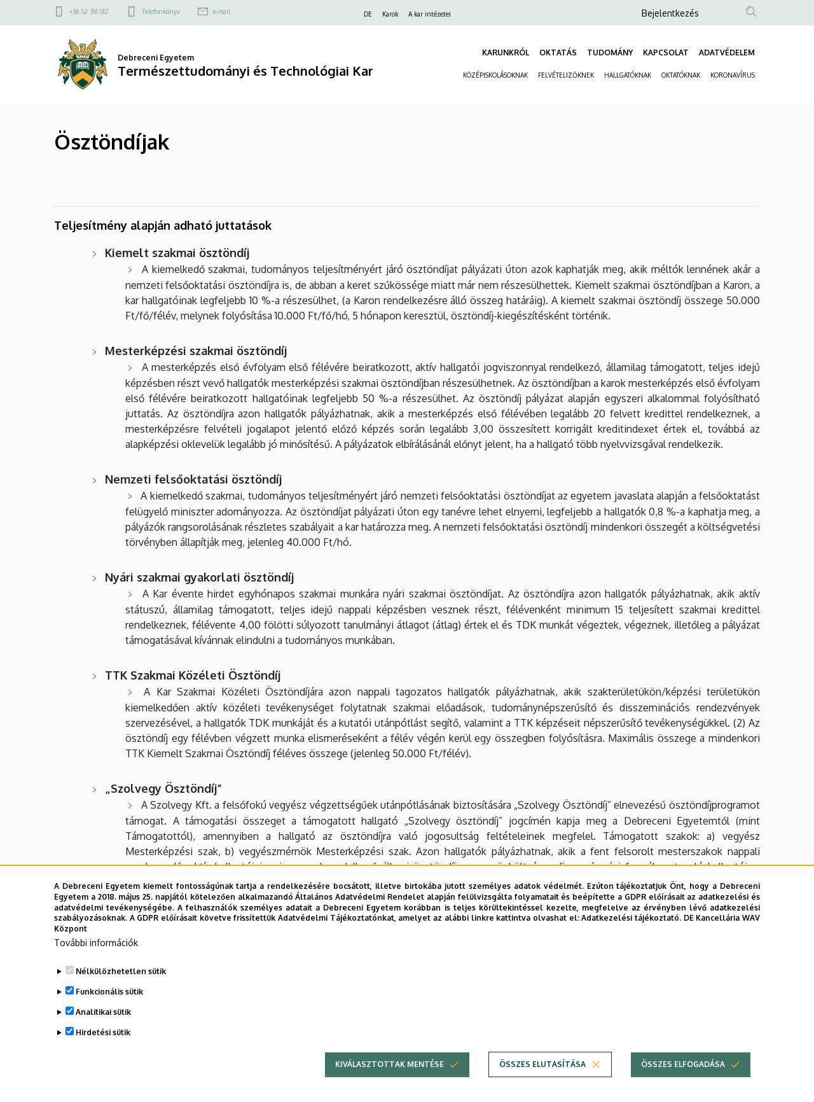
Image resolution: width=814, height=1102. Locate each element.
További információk (96, 954)
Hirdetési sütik (103, 1044)
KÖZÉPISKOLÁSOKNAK (495, 75)
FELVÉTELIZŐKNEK (566, 75)
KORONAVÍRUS (732, 75)
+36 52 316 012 (89, 11)
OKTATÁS (558, 52)
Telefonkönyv (161, 11)
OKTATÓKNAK (680, 75)
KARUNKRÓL (505, 52)
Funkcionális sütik (109, 1003)
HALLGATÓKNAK (627, 75)
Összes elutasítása (542, 1075)
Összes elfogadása (683, 1075)
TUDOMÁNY (610, 52)
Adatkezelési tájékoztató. (631, 930)
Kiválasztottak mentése (389, 1075)
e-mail (221, 11)
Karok (390, 14)
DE (368, 14)
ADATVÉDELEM (727, 52)
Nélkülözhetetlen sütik (121, 982)
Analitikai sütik (103, 1023)
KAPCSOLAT (666, 52)
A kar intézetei (429, 14)
